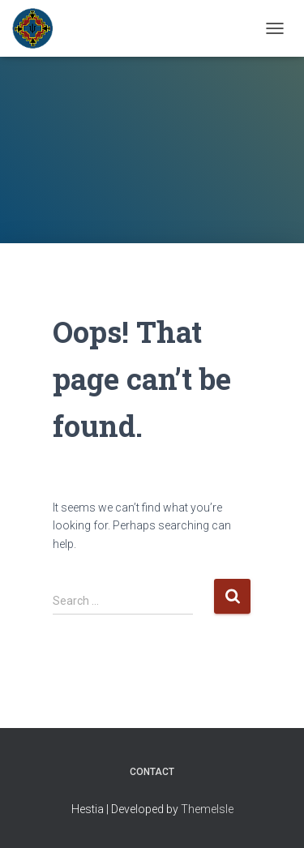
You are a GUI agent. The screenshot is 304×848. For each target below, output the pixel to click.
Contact (152, 771)
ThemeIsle (207, 809)
